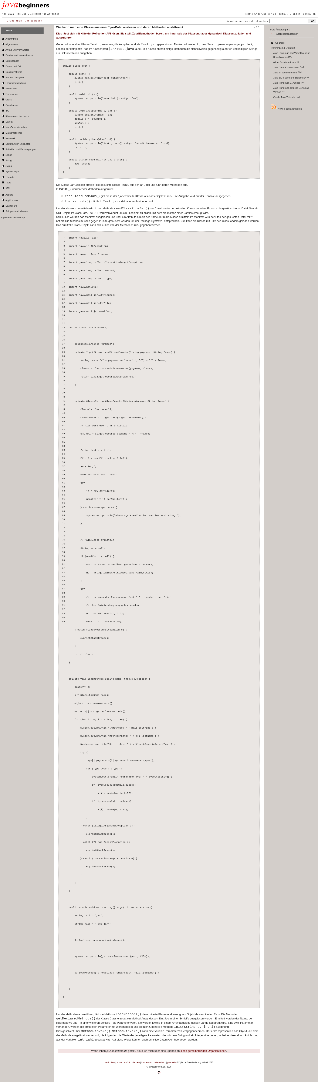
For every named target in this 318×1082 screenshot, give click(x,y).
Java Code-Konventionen (288, 67)
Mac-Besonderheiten (14, 127)
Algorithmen (9, 38)
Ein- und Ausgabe (12, 77)
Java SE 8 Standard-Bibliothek (291, 77)
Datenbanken (10, 60)
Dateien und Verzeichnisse (17, 55)
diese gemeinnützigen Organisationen (203, 1050)
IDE (5, 110)
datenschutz (160, 1062)
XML (5, 187)
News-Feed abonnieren (286, 106)
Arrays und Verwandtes (15, 49)
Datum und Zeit (11, 66)
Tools (6, 182)
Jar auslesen (34, 21)
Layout (7, 121)
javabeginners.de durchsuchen (247, 21)
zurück (127, 1062)
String (6, 160)
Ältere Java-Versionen (286, 62)
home (119, 1062)
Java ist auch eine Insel (287, 72)
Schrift (6, 154)
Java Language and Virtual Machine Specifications (291, 55)
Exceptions (9, 88)
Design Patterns (11, 71)
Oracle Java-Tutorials (286, 97)
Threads (7, 176)
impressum (146, 1062)
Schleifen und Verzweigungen (18, 149)
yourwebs (172, 1062)
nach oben (110, 1062)
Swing (6, 165)
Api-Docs (278, 42)
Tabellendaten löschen (286, 34)
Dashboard (9, 205)
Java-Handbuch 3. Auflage (289, 82)
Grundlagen (14, 21)
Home (9, 30)
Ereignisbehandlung (13, 82)
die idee (136, 1062)
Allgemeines (9, 44)
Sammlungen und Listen (15, 143)
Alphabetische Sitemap (13, 217)
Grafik (6, 99)
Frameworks (9, 93)
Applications (9, 200)
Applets (7, 194)
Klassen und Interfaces (15, 115)
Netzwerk (8, 138)
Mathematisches (11, 132)
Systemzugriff (10, 171)
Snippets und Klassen (14, 211)
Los (312, 21)
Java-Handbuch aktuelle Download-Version (291, 90)
